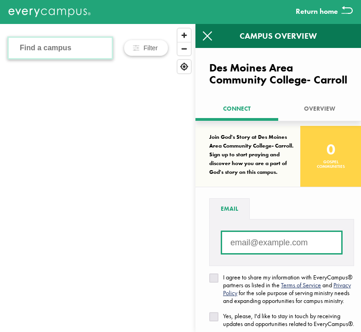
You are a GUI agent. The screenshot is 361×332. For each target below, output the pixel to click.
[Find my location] (184, 66)
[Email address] (282, 243)
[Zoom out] (184, 48)
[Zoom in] (184, 35)
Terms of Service (301, 285)
